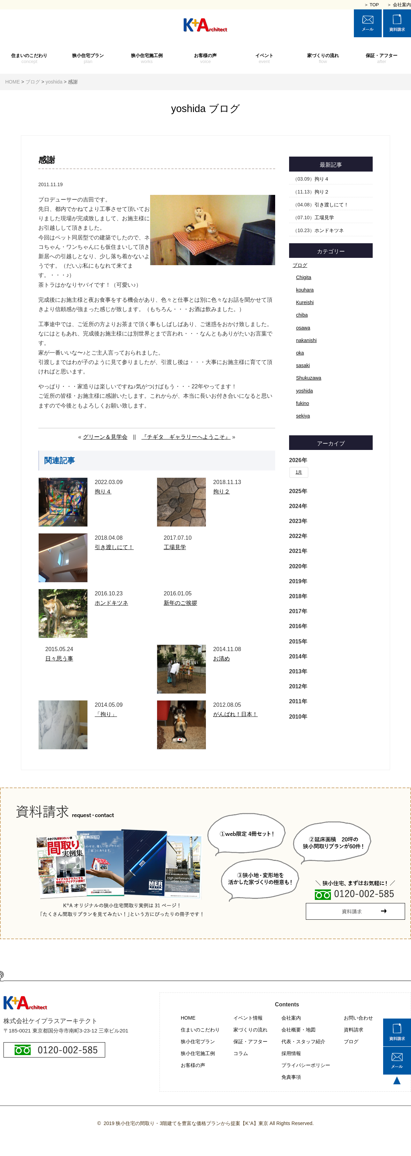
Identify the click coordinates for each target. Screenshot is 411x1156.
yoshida (304, 391)
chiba (302, 315)
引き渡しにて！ (114, 547)
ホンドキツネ (111, 603)
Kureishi (305, 302)
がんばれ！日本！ (235, 714)
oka (300, 353)
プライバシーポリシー (305, 1065)
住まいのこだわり (29, 59)
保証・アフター (381, 59)
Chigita (303, 277)
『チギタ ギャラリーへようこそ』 (186, 437)
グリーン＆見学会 (105, 437)
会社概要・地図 (298, 1029)
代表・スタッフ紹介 (303, 1041)
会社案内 (291, 1018)
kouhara (305, 290)
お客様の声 (205, 59)
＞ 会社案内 (399, 4)
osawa (303, 328)
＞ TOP (371, 4)
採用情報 (291, 1053)
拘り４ (103, 491)
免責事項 (291, 1077)
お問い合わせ (358, 1018)
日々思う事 (59, 659)
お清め (221, 659)
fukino (302, 403)
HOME (188, 1018)
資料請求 (353, 1029)
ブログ (300, 265)
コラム (240, 1053)
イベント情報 (248, 1018)
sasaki (303, 365)
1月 (299, 472)
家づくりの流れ (323, 59)
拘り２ (221, 491)
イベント (264, 59)
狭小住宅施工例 (146, 59)
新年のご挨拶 (180, 603)
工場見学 (175, 547)
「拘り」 (106, 714)
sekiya (303, 416)
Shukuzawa (308, 378)
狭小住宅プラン (88, 59)
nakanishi (306, 340)
